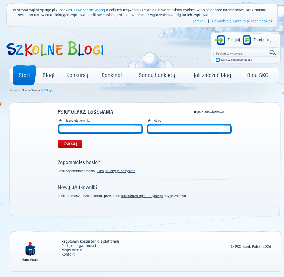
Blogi (48, 75)
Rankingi (112, 75)
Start (24, 75)
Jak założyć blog (212, 75)
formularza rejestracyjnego (142, 196)
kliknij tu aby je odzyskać (116, 171)
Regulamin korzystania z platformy (90, 242)
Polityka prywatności (79, 246)
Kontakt (68, 255)
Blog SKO (258, 75)
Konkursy (77, 75)
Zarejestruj (262, 40)
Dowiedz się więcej (89, 10)
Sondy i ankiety (157, 75)
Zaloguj (234, 40)
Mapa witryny (73, 250)
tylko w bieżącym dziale (236, 59)
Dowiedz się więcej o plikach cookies (242, 21)
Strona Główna (31, 90)
